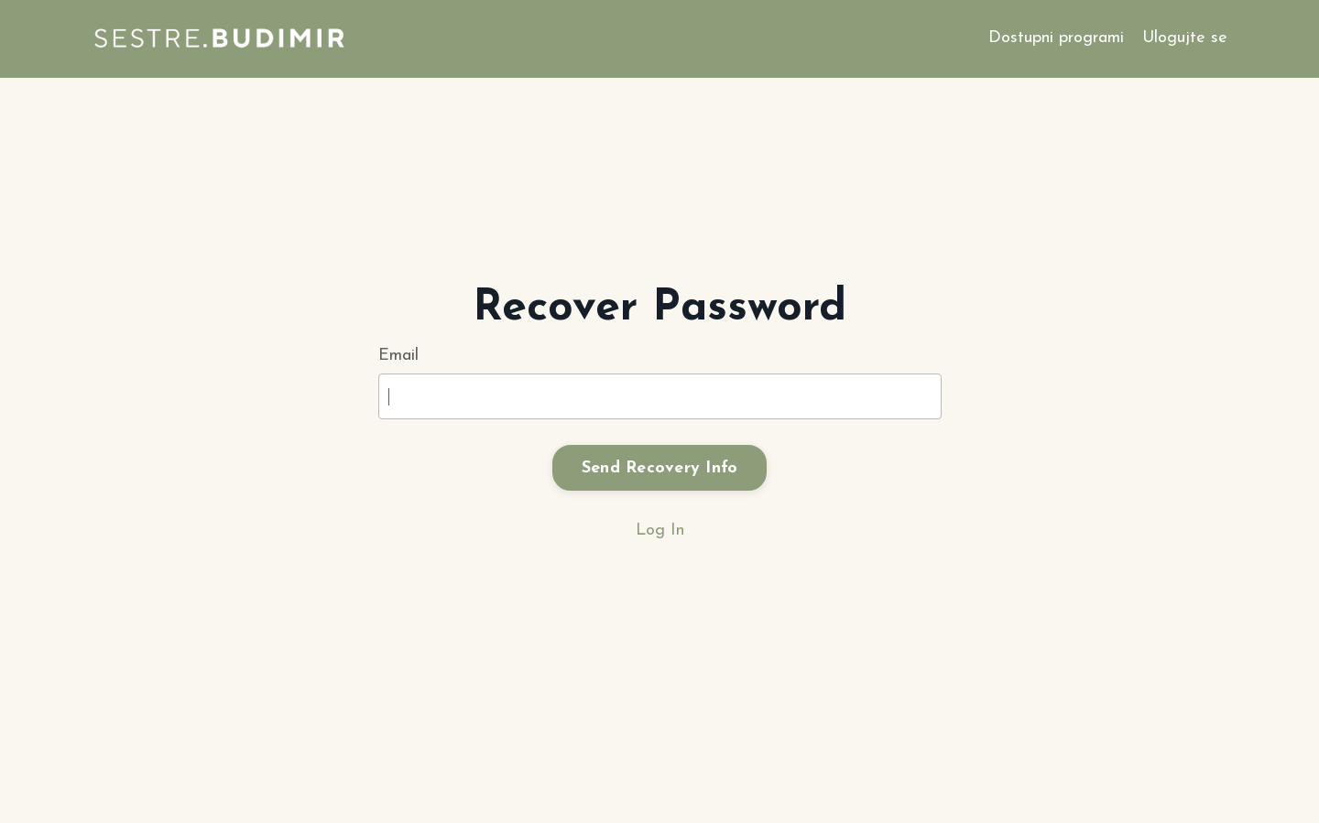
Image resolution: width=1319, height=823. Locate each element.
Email (398, 355)
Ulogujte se (1184, 38)
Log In (660, 530)
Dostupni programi (1056, 38)
